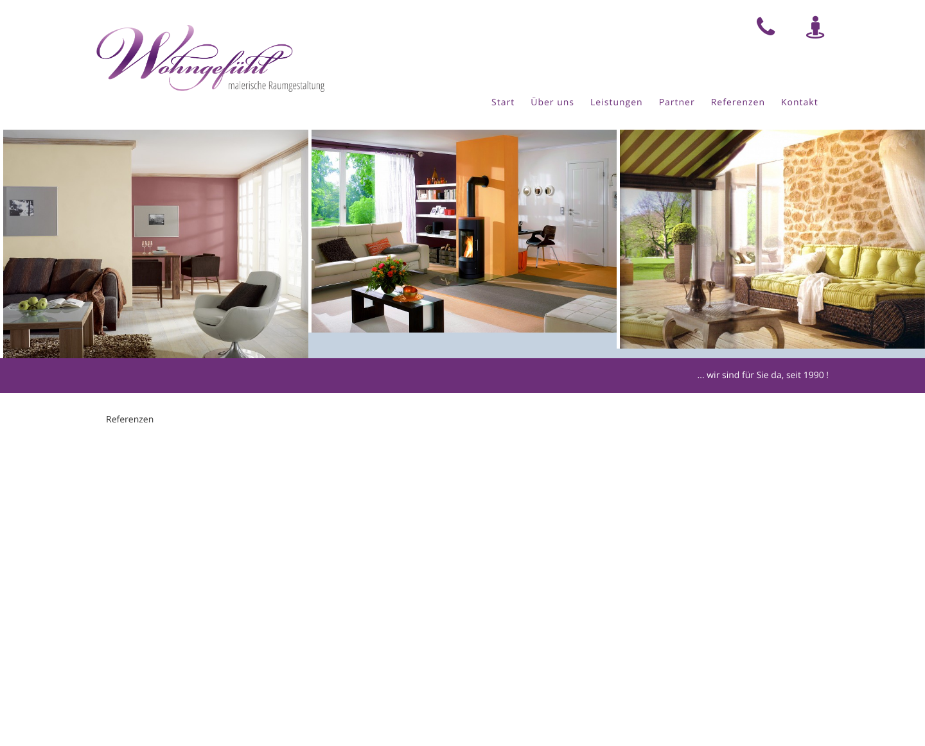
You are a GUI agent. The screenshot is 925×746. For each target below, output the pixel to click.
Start (503, 102)
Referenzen (738, 102)
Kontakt (799, 102)
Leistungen (616, 102)
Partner (677, 102)
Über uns (552, 102)
